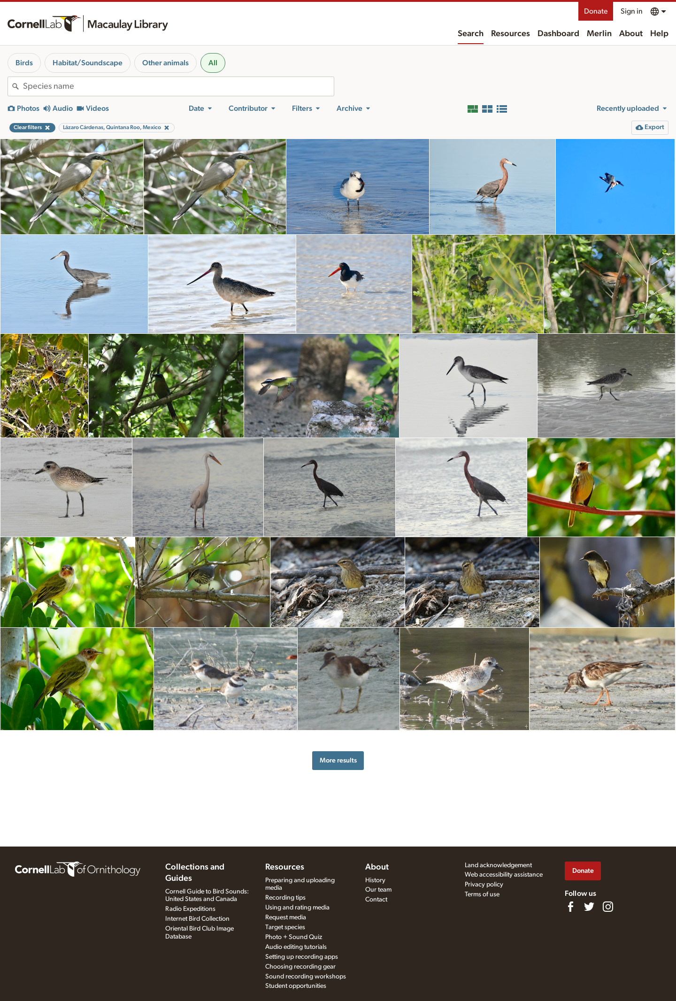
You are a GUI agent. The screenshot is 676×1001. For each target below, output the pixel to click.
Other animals (165, 63)
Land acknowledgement (498, 865)
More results (338, 760)
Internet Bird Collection (197, 919)
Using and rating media (297, 907)
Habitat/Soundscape (88, 63)
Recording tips (285, 897)
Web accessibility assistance (504, 874)
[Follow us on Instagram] (608, 906)
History (375, 880)
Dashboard (558, 34)
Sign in (632, 11)
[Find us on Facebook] (570, 906)
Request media (285, 917)
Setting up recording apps (301, 957)
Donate (595, 11)
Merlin (599, 34)
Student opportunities (295, 986)
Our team (378, 889)
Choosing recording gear (300, 966)
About (631, 34)
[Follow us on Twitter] (589, 906)
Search (471, 34)
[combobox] (178, 86)
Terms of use (482, 894)
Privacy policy (484, 884)
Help (659, 34)
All (212, 63)
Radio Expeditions (190, 909)
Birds (24, 63)
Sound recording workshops (305, 976)
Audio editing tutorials (296, 947)
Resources (510, 34)
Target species (285, 927)
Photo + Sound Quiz (293, 937)
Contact (376, 899)
